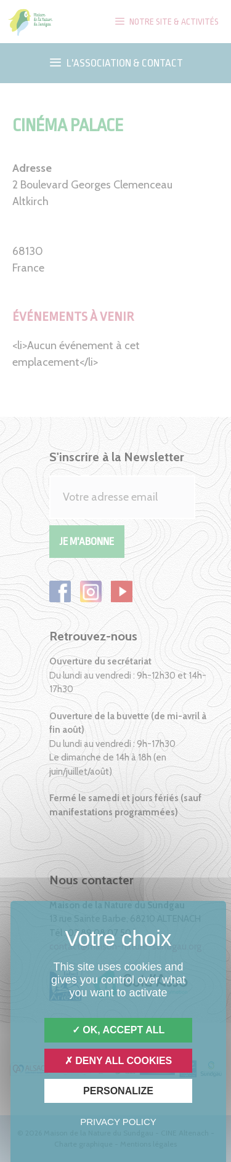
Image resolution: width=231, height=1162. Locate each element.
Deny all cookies (118, 1060)
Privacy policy (118, 1121)
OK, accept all (118, 1030)
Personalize (118, 1091)
